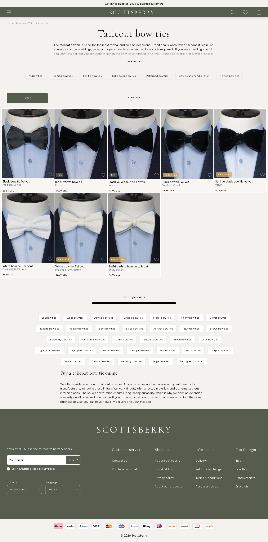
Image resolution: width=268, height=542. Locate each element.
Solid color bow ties (124, 76)
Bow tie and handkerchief (194, 76)
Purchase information (126, 469)
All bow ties (35, 76)
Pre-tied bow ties (63, 76)
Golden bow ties (153, 339)
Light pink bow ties (82, 350)
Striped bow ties (133, 317)
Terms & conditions (209, 478)
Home (10, 23)
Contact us (119, 461)
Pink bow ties (167, 350)
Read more (134, 61)
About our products (168, 486)
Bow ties (21, 23)
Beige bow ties (161, 361)
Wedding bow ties (131, 361)
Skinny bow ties (190, 317)
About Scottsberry (167, 461)
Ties (238, 461)
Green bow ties (182, 339)
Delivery (201, 461)
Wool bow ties (75, 317)
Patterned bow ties (157, 76)
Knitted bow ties (229, 76)
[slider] (134, 3)
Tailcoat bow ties (38, 23)
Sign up (73, 460)
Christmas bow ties (93, 339)
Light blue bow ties (50, 350)
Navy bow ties (111, 350)
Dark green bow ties (192, 361)
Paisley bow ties (79, 328)
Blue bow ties (191, 328)
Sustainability (164, 469)
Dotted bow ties (103, 317)
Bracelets (242, 486)
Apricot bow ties (163, 328)
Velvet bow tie (218, 317)
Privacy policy (47, 468)
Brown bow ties (219, 328)
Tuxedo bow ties (49, 328)
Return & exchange (208, 469)
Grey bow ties (210, 339)
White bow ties (73, 361)
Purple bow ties (220, 350)
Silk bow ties (49, 317)
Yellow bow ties (101, 361)
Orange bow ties (139, 350)
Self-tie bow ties (92, 76)
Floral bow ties (162, 317)
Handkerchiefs (245, 478)
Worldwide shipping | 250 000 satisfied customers (134, 3)
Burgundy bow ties (61, 339)
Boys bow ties (107, 328)
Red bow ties (193, 350)
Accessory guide (207, 486)
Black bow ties (134, 328)
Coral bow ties (124, 339)
